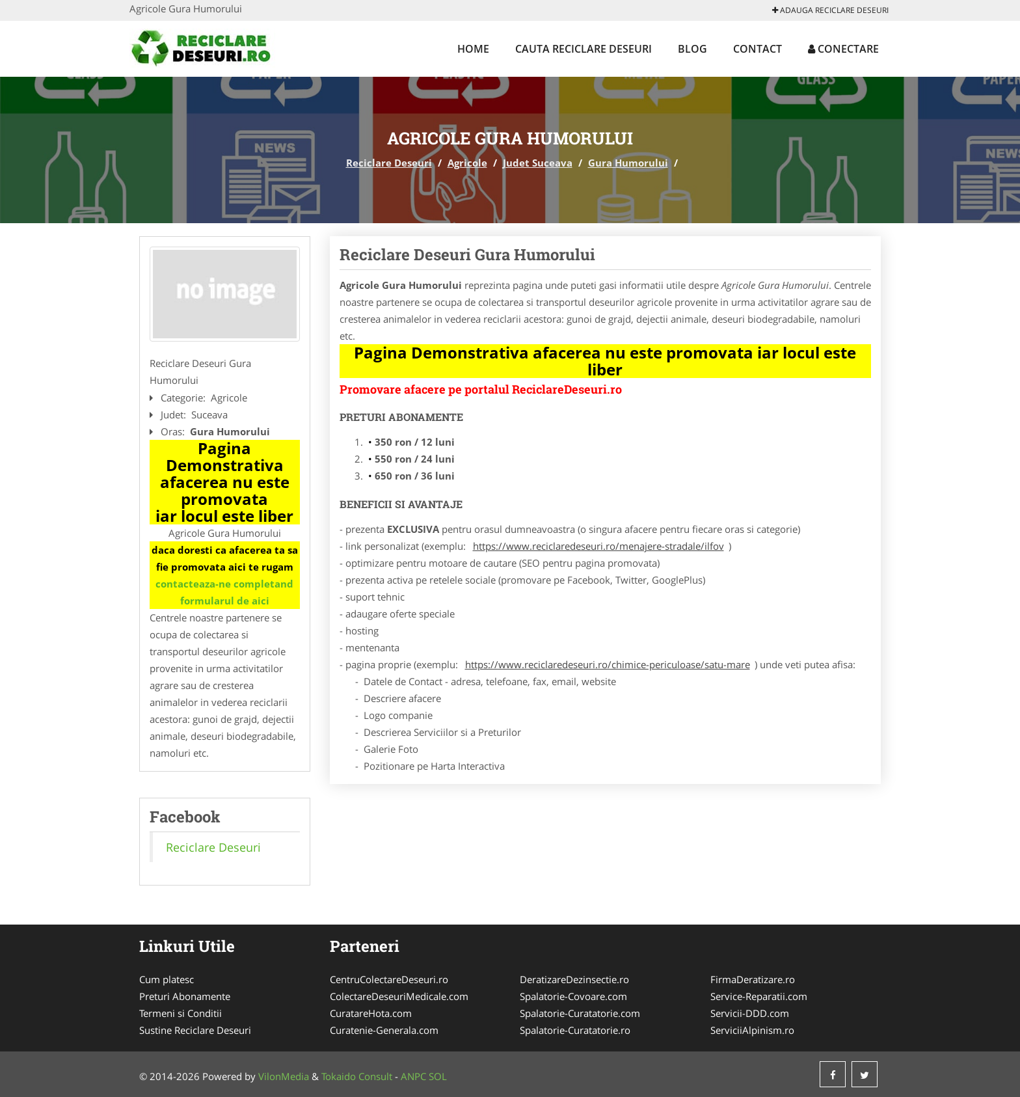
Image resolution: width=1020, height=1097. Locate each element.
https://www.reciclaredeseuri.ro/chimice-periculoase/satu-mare (607, 664)
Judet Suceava (537, 162)
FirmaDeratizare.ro (752, 979)
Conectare (843, 49)
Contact (757, 49)
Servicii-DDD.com (749, 1013)
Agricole (467, 162)
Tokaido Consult (356, 1076)
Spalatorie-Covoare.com (573, 996)
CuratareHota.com (371, 1013)
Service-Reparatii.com (758, 996)
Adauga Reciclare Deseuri (830, 10)
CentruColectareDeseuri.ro (389, 979)
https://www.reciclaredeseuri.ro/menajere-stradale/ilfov (598, 545)
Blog (692, 49)
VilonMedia (283, 1076)
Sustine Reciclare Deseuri (195, 1029)
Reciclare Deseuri (389, 162)
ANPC (413, 1076)
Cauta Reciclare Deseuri (583, 49)
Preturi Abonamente (184, 996)
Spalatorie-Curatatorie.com (580, 1013)
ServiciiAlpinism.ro (752, 1029)
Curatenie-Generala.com (384, 1029)
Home (473, 49)
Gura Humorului (628, 162)
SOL (438, 1076)
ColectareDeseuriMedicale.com (399, 996)
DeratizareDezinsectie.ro (574, 979)
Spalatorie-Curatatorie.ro (575, 1029)
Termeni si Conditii (180, 1013)
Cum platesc (166, 979)
